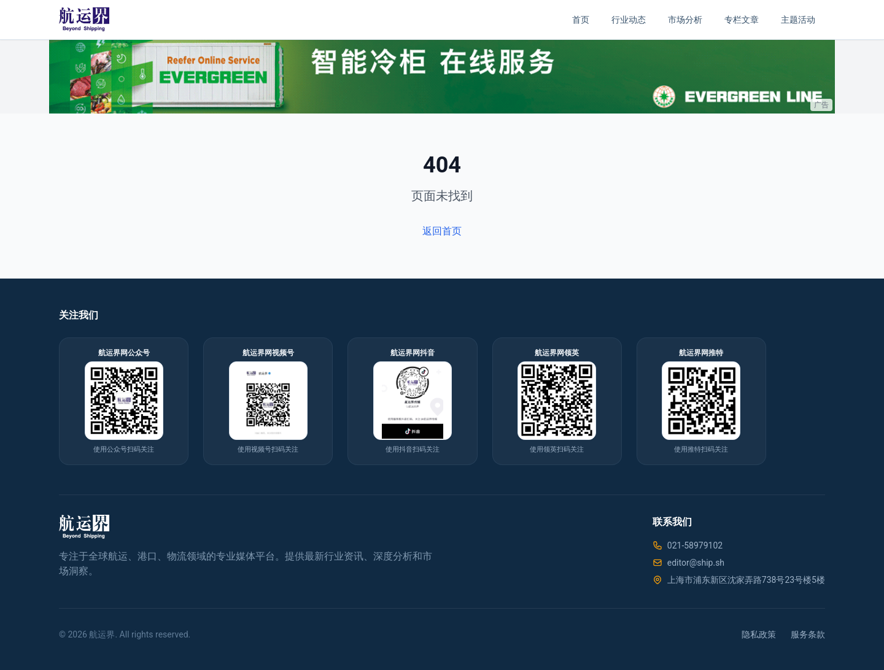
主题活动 (798, 20)
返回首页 (442, 231)
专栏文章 (741, 20)
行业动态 (628, 20)
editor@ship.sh (695, 563)
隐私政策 (759, 634)
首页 (580, 20)
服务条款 (808, 634)
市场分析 (685, 20)
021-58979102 (695, 545)
